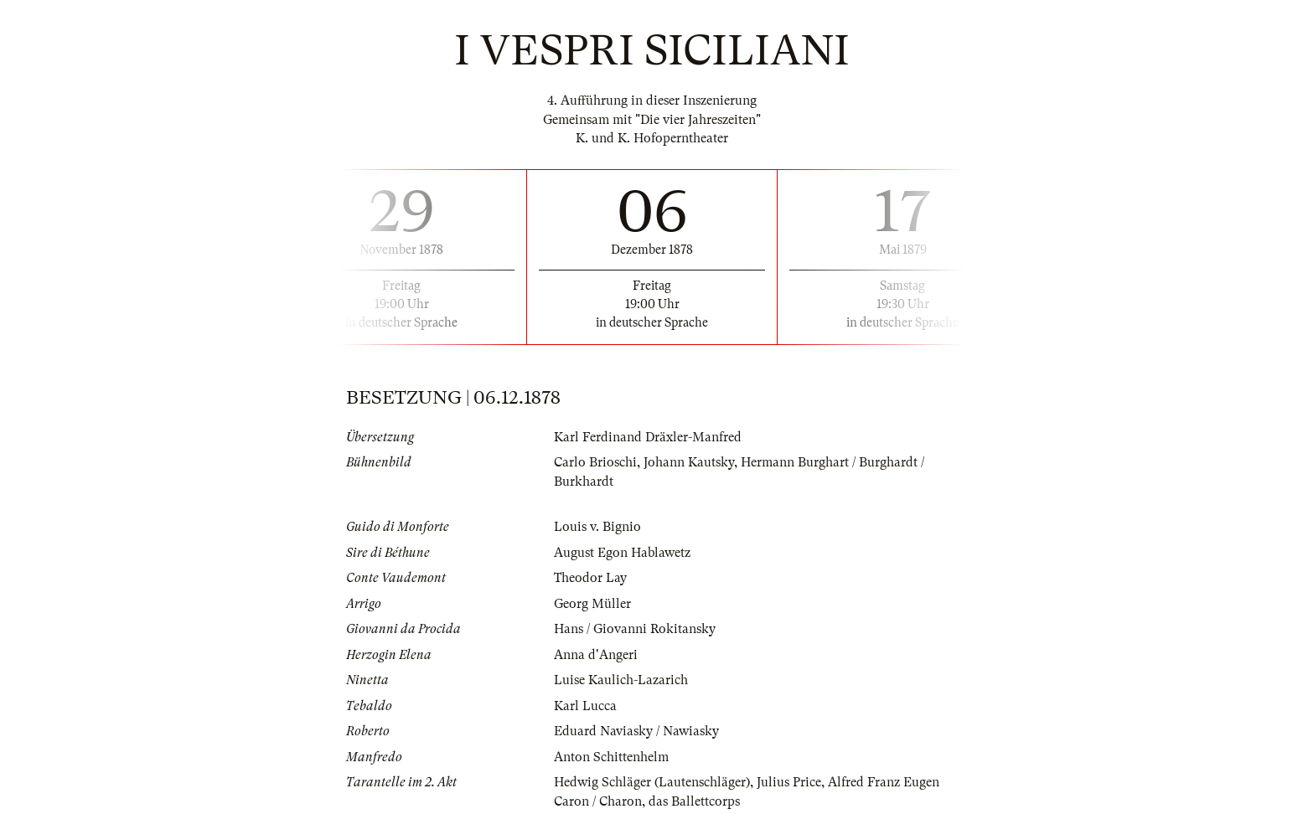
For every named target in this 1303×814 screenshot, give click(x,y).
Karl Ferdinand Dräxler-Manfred (648, 437)
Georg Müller (592, 603)
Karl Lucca (585, 706)
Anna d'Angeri (596, 654)
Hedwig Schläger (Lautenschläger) (652, 782)
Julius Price (789, 782)
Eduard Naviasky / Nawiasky (636, 731)
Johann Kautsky (689, 462)
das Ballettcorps (694, 801)
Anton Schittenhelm (611, 757)
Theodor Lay (590, 577)
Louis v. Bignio (597, 526)
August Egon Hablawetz (622, 552)
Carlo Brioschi (595, 462)
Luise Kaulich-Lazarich (621, 680)
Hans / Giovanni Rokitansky (635, 628)
